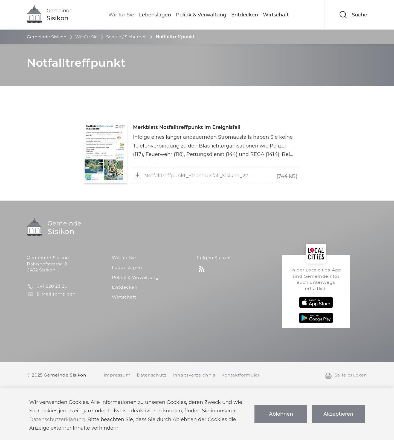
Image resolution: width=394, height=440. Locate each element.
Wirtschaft (276, 15)
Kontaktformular (240, 375)
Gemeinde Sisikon (46, 36)
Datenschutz (152, 375)
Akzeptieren (338, 414)
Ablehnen (281, 414)
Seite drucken (346, 375)
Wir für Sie (121, 15)
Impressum (117, 375)
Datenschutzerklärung (57, 419)
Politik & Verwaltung (201, 15)
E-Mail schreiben (51, 294)
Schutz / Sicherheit (126, 36)
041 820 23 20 (47, 286)
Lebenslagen (155, 15)
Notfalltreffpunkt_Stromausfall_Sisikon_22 (191, 175)
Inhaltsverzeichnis (194, 375)
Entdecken (244, 15)
